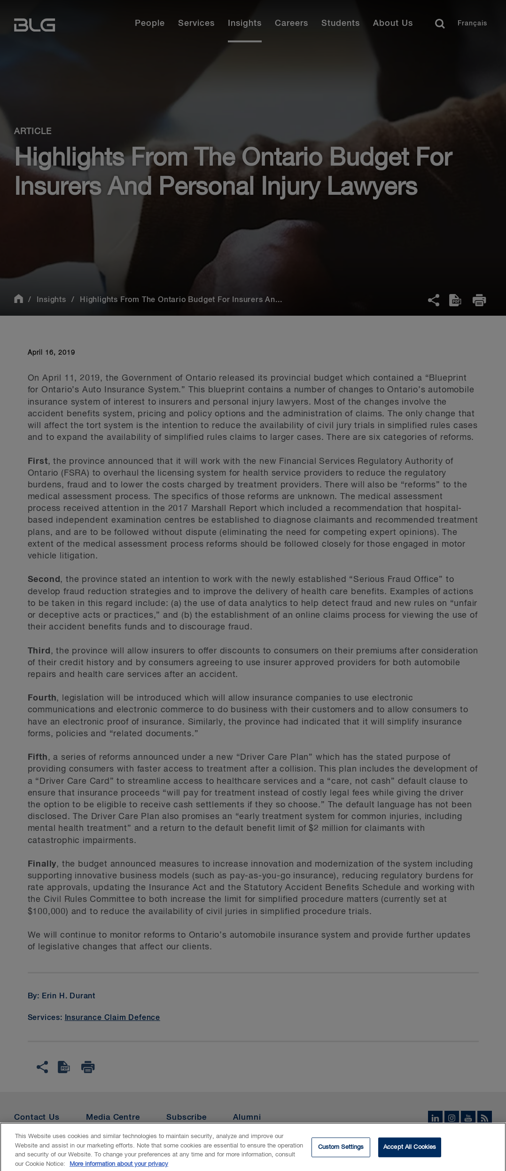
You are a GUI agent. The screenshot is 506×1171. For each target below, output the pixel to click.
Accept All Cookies (409, 1151)
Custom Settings (341, 1151)
